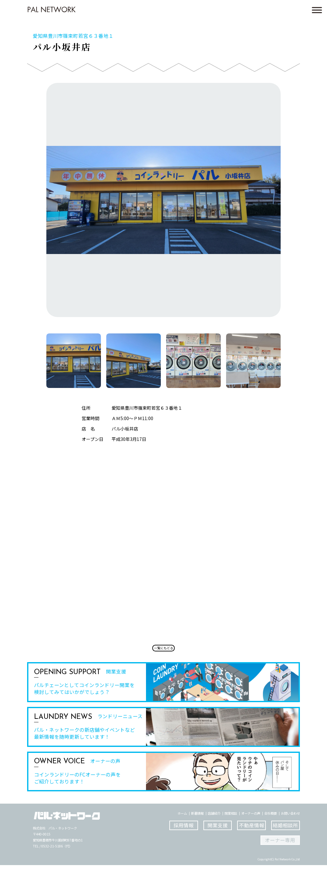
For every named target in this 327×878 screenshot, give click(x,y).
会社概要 (270, 826)
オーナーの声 (250, 826)
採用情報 (183, 838)
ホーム (182, 826)
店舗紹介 (214, 826)
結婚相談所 (285, 838)
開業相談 (231, 826)
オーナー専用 (280, 852)
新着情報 (197, 826)
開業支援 (217, 838)
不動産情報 (251, 838)
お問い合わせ (290, 826)
